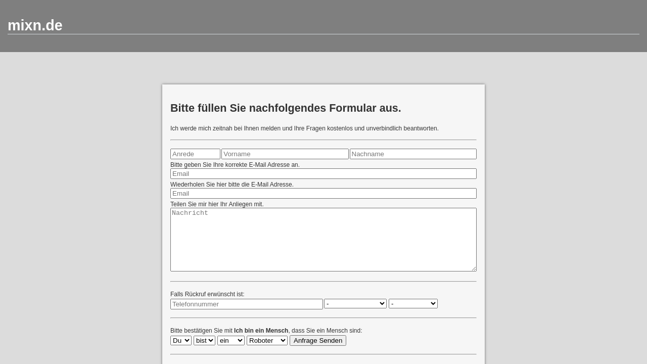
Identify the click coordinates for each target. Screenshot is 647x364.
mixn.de (35, 25)
